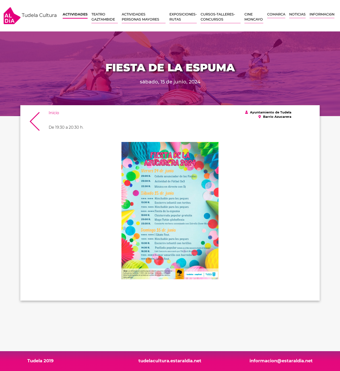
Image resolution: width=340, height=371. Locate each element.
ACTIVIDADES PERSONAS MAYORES (140, 17)
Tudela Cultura (30, 15)
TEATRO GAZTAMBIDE (103, 17)
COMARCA (276, 14)
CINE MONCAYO (253, 17)
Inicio (54, 113)
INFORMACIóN (322, 14)
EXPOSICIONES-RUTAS (183, 17)
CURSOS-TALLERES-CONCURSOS (218, 17)
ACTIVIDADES (75, 14)
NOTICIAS (297, 14)
